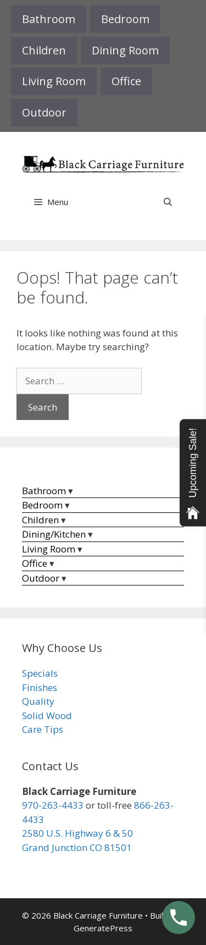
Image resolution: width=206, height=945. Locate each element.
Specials (40, 673)
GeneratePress (103, 927)
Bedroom (125, 19)
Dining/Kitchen (54, 534)
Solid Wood (47, 715)
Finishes (39, 687)
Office (126, 81)
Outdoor (44, 112)
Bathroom (48, 19)
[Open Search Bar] (168, 201)
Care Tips (42, 729)
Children (44, 50)
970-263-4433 (52, 805)
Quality (38, 701)
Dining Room (125, 50)
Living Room (54, 81)
